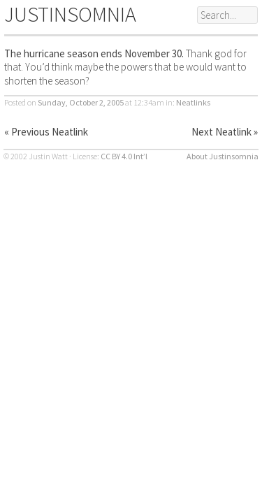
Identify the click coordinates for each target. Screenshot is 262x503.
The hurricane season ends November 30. (94, 53)
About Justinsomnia (223, 156)
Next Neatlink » (224, 131)
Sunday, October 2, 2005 (81, 102)
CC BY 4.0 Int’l (124, 156)
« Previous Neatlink (46, 131)
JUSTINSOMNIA (70, 14)
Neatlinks (193, 102)
